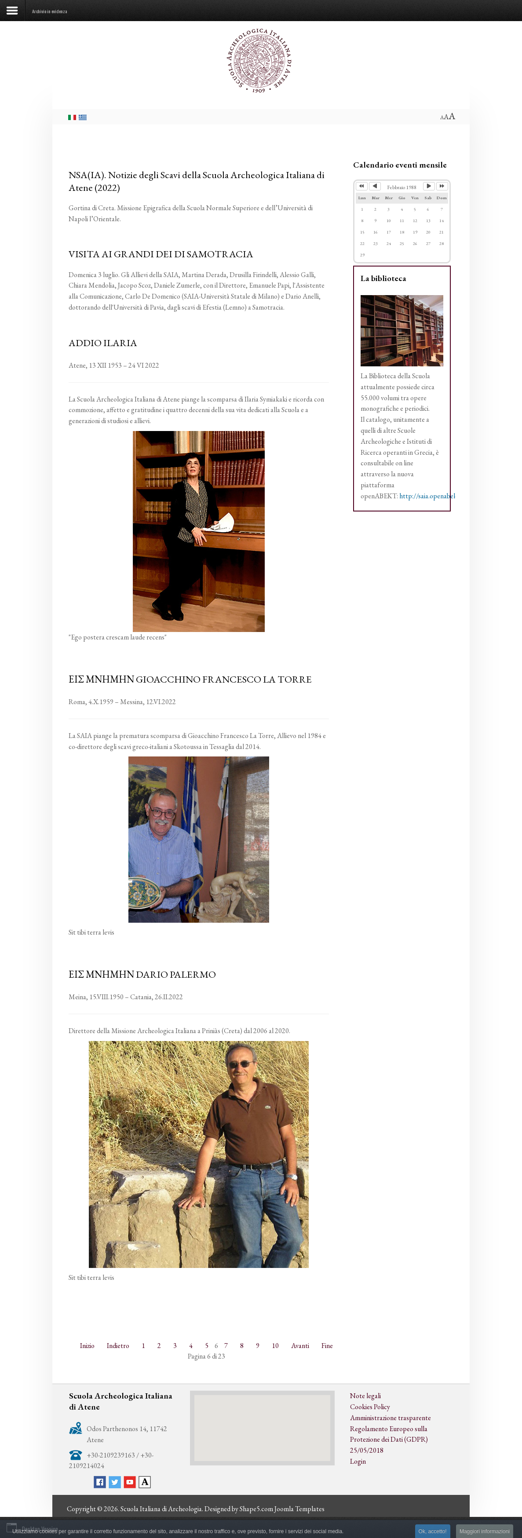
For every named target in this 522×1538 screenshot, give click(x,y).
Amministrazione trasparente (390, 1417)
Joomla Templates (299, 1508)
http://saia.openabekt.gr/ (434, 495)
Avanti (300, 1345)
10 (275, 1345)
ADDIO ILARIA (103, 342)
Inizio (87, 1345)
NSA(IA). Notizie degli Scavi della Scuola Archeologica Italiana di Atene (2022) (197, 181)
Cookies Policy (370, 1406)
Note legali (365, 1395)
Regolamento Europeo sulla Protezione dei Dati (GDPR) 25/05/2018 (389, 1439)
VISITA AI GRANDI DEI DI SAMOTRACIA (161, 253)
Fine (327, 1345)
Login (358, 1461)
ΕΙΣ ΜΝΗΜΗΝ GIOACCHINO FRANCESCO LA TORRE (190, 679)
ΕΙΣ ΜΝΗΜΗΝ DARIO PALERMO (142, 974)
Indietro (118, 1345)
